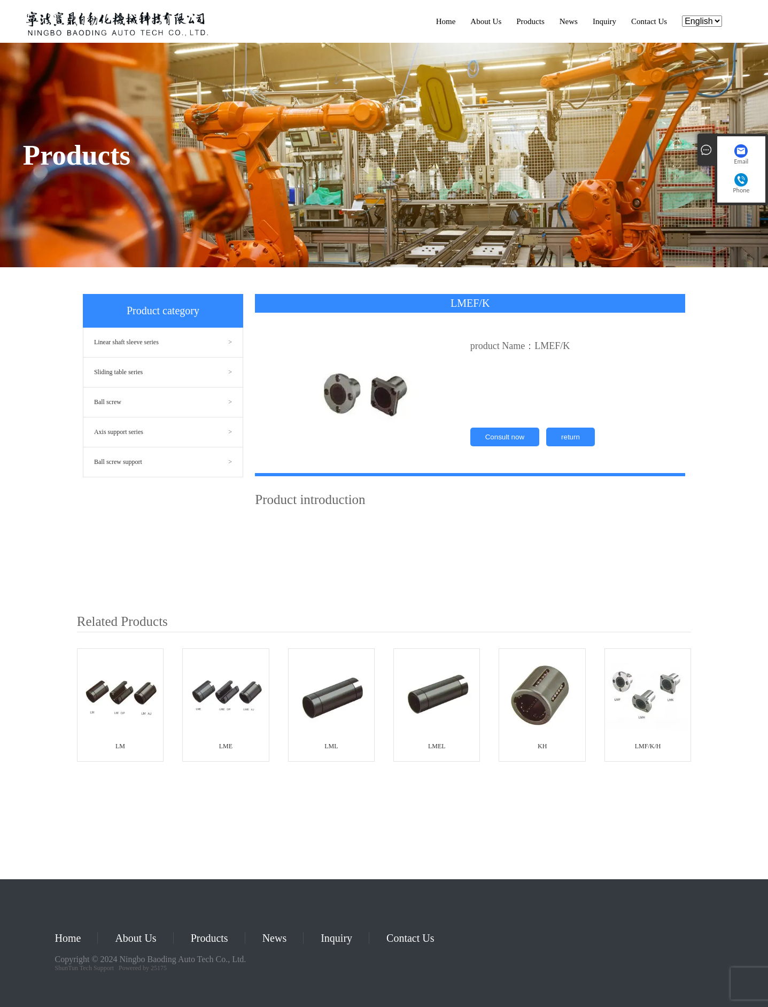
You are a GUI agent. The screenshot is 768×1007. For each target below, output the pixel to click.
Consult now (504, 437)
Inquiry (604, 21)
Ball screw (107, 402)
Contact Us (649, 21)
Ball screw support (118, 462)
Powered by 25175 (143, 968)
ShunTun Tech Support (84, 968)
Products (530, 21)
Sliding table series (118, 372)
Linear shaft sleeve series (126, 342)
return (570, 437)
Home (446, 21)
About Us (485, 21)
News (569, 21)
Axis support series (118, 432)
